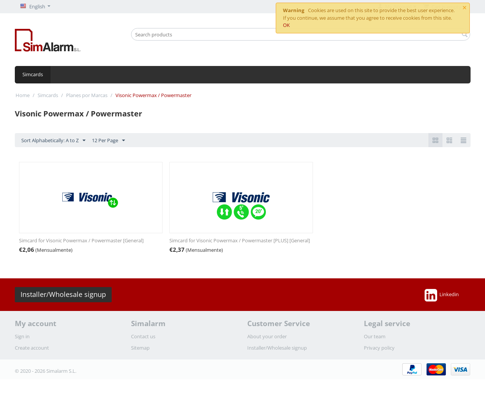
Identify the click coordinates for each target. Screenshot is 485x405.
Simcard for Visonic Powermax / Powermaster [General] (81, 240)
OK (286, 25)
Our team (374, 336)
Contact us (143, 336)
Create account (32, 347)
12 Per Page (108, 140)
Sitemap (140, 347)
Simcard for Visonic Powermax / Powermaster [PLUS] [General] (239, 240)
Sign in (22, 336)
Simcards (32, 74)
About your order (267, 336)
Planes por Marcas (86, 95)
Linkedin (442, 295)
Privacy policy (379, 347)
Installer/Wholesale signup (63, 294)
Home (23, 95)
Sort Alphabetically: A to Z (53, 140)
